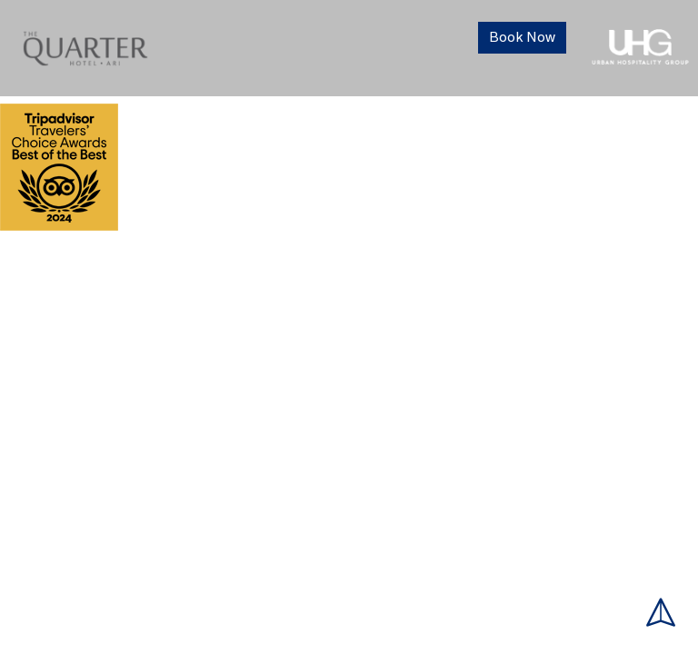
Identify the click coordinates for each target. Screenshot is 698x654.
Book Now (522, 38)
